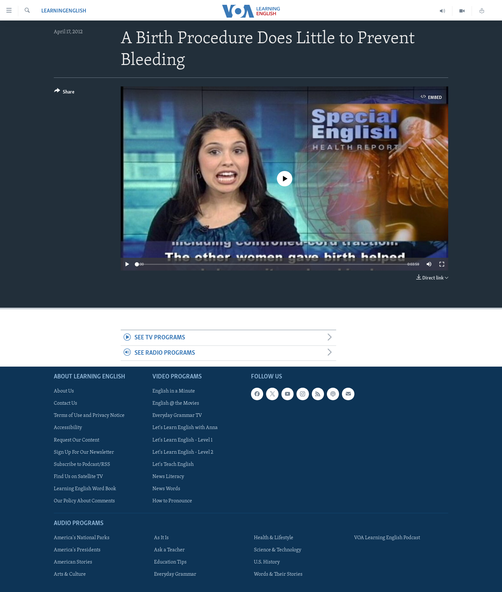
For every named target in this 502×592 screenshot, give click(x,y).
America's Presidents (77, 550)
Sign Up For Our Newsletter (84, 452)
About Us (64, 391)
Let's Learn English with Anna (185, 428)
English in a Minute (173, 391)
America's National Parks (81, 537)
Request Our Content (76, 440)
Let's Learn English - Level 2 (182, 452)
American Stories (73, 562)
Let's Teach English (173, 464)
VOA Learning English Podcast (387, 537)
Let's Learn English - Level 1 (182, 440)
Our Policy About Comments (84, 501)
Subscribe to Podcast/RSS (82, 464)
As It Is (161, 537)
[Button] (64, 93)
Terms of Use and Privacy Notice (89, 415)
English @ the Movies (175, 403)
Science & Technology (277, 550)
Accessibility (68, 428)
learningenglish (63, 11)
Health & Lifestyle (273, 537)
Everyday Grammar (175, 574)
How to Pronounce (172, 501)
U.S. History (267, 562)
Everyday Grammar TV (177, 415)
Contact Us (65, 403)
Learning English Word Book (85, 488)
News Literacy (168, 476)
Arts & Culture (70, 574)
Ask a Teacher (169, 550)
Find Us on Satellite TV (78, 476)
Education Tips (170, 562)
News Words (166, 488)
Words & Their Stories (278, 574)
